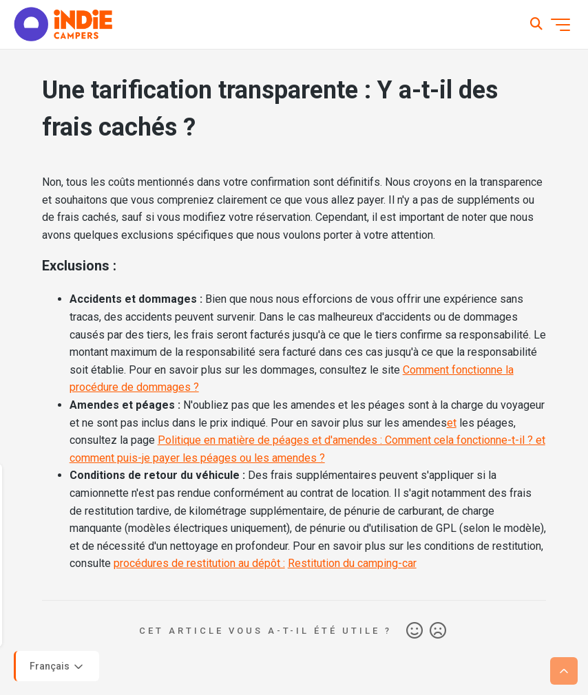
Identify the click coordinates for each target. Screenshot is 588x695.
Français (57, 667)
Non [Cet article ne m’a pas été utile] (438, 631)
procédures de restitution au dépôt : (199, 563)
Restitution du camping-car (352, 563)
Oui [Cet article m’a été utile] (414, 631)
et (451, 422)
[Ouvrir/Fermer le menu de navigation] (560, 25)
